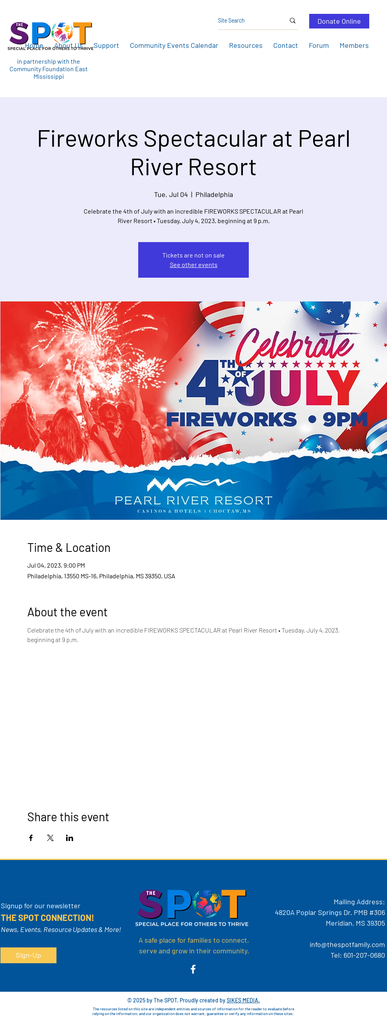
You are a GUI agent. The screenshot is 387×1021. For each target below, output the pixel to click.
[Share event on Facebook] (31, 838)
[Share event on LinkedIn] (69, 838)
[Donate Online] (339, 21)
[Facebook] (193, 969)
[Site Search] (245, 20)
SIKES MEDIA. (243, 1000)
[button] (68, 45)
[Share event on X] (50, 838)
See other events (194, 264)
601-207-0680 (364, 955)
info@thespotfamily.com (347, 944)
